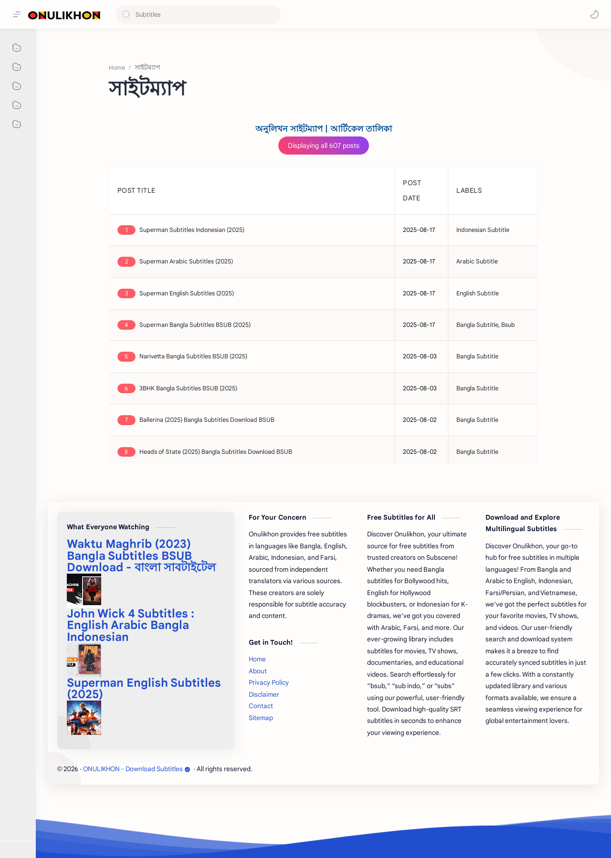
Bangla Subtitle (477, 325)
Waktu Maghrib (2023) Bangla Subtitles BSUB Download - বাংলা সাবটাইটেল (141, 556)
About (258, 671)
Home (257, 659)
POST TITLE (136, 190)
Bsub (508, 325)
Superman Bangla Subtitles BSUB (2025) (195, 325)
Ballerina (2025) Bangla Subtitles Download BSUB (206, 420)
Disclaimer (264, 695)
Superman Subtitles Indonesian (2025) (191, 230)
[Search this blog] (198, 14)
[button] (594, 14)
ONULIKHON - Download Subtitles (136, 769)
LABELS (469, 190)
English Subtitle (477, 293)
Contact (261, 706)
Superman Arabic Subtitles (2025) (186, 261)
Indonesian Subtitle (482, 230)
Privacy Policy (269, 683)
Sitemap (261, 718)
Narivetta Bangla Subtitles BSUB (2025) (193, 356)
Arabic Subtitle (477, 261)
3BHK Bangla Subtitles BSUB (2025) (188, 388)
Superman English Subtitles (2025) (186, 293)
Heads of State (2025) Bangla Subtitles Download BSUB (215, 452)
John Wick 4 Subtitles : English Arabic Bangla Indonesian (130, 625)
